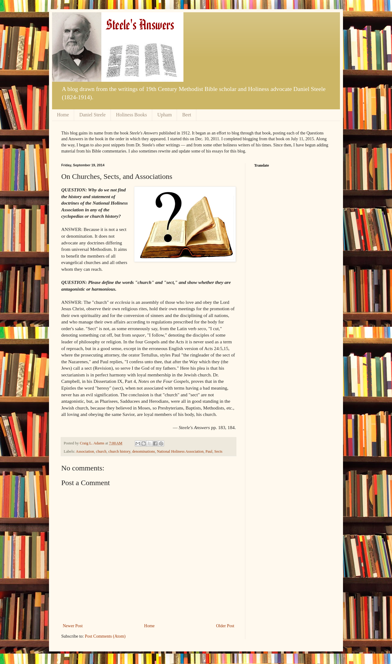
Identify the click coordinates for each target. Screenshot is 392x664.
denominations (143, 451)
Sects (218, 451)
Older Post (225, 626)
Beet (186, 114)
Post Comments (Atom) (105, 636)
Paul (208, 451)
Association (85, 451)
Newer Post (73, 626)
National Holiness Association (180, 451)
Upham (164, 114)
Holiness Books (131, 114)
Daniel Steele (92, 114)
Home (63, 114)
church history (119, 451)
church (101, 451)
